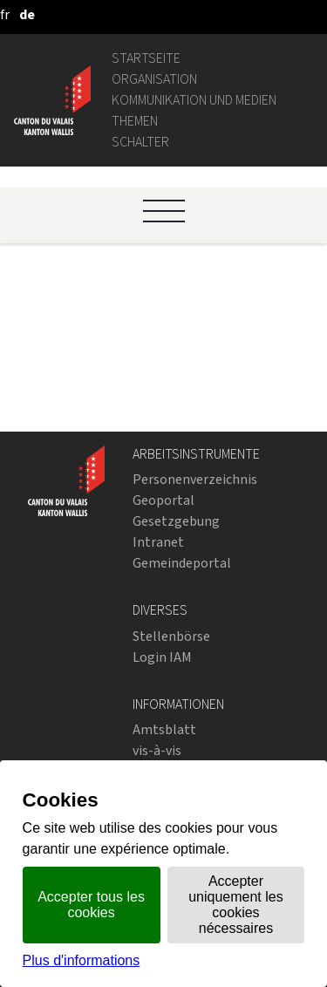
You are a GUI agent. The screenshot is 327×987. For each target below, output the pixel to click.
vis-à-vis (157, 750)
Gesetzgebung (176, 521)
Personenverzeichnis (195, 479)
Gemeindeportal (182, 563)
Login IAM (162, 657)
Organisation (154, 79)
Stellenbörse (171, 636)
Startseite (146, 58)
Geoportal (163, 500)
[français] (5, 14)
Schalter (140, 142)
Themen (135, 121)
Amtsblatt (164, 729)
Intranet (158, 542)
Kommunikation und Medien (194, 100)
